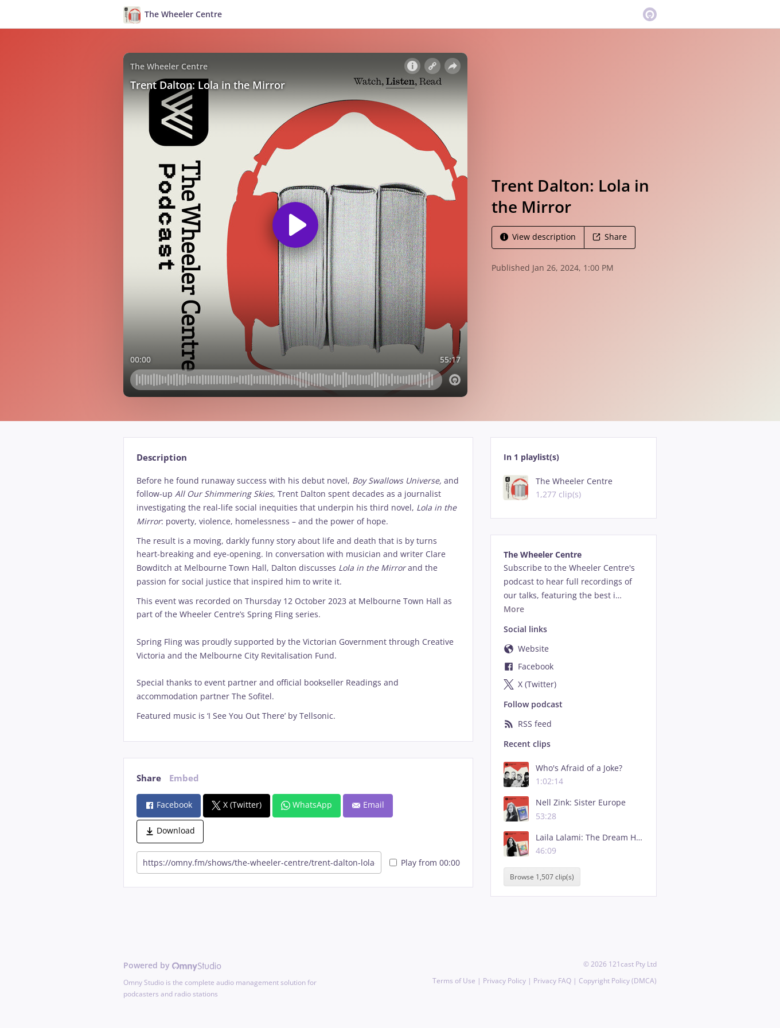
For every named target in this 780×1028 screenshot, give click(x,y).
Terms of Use (453, 981)
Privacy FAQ (552, 981)
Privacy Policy (504, 981)
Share (609, 236)
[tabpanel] (297, 598)
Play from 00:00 (424, 862)
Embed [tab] (184, 778)
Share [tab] (148, 778)
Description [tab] (161, 457)
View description (538, 236)
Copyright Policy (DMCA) (618, 981)
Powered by (172, 965)
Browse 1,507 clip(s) (542, 877)
